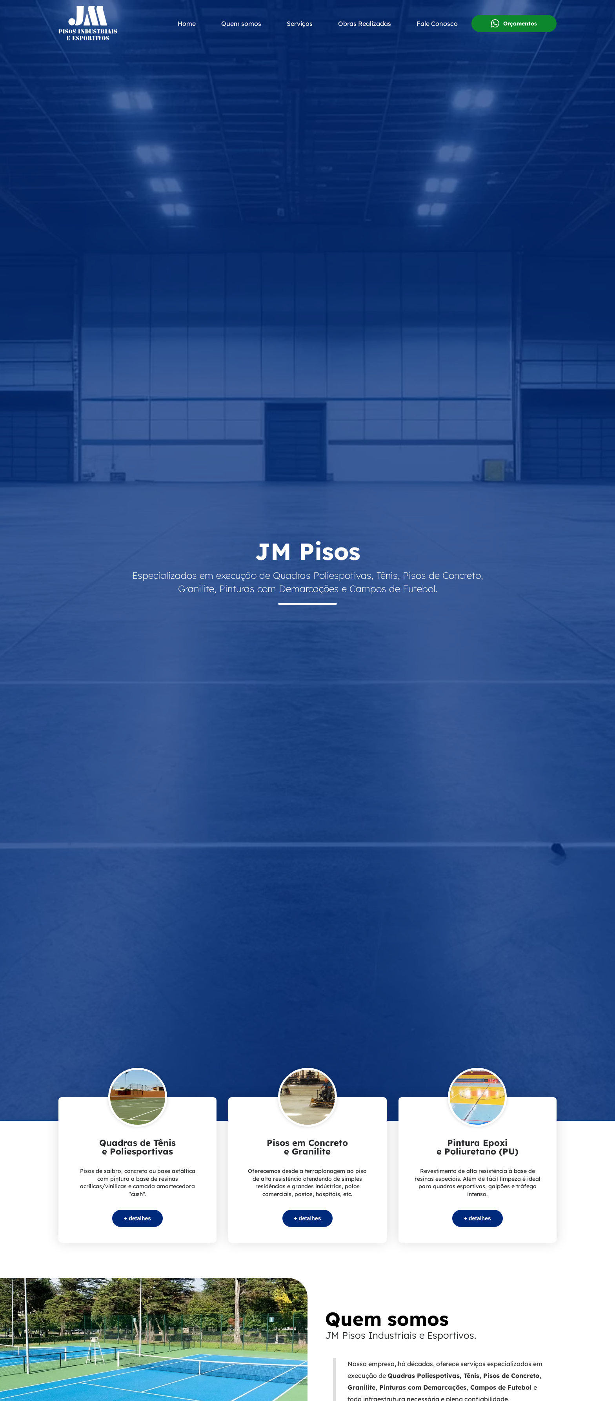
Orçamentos (514, 23)
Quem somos (241, 23)
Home (187, 23)
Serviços (300, 23)
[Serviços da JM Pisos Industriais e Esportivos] (137, 1170)
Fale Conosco (437, 23)
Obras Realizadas (364, 23)
